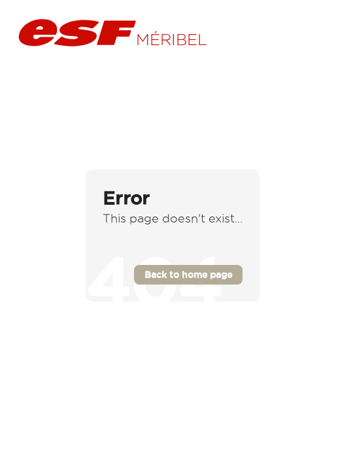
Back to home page (188, 275)
